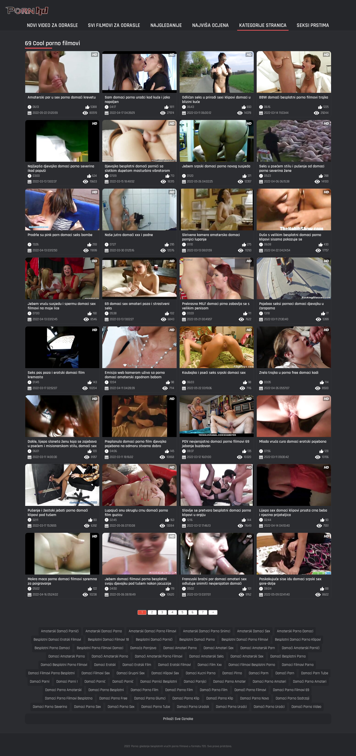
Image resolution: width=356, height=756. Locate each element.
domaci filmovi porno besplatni (51, 673)
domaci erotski (105, 664)
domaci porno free (113, 698)
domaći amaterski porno (110, 656)
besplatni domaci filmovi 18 (108, 639)
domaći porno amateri (309, 681)
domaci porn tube (314, 673)
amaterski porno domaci (295, 631)
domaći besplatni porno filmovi (64, 664)
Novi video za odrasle (52, 25)
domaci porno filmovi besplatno (68, 698)
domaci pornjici (195, 681)
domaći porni (39, 681)
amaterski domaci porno (103, 631)
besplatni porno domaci (52, 648)
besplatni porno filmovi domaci (100, 648)
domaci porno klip (185, 698)
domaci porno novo (254, 698)
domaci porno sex (87, 706)
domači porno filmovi (250, 690)
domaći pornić (94, 681)
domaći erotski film (137, 664)
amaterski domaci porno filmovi (152, 631)
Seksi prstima (313, 25)
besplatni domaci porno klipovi (298, 639)
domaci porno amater (229, 681)
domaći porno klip (219, 698)
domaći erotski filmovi (174, 664)
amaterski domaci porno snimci (206, 631)
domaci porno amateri (269, 681)
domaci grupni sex (131, 673)
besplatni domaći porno (197, 639)
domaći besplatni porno (288, 656)
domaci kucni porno (200, 673)
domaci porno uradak (193, 706)
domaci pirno (232, 673)
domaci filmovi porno (298, 664)
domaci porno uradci (231, 706)
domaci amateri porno (180, 648)
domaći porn (284, 673)
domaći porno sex (121, 706)
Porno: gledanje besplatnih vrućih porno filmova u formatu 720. (168, 746)
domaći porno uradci (269, 706)
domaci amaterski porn (257, 648)
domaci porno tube (155, 706)
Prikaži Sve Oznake (178, 718)
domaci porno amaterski (63, 690)
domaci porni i (67, 681)
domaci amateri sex (218, 648)
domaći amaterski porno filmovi (158, 656)
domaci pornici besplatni (158, 681)
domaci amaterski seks (206, 656)
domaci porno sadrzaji (292, 698)
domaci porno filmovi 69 (291, 690)
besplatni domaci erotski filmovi (57, 639)
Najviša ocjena (210, 25)
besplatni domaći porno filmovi (245, 639)
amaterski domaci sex (253, 631)
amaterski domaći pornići (60, 631)
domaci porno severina (50, 706)
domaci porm (259, 673)
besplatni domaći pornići (154, 639)
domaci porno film (144, 690)
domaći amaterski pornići (300, 648)
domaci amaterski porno (66, 656)
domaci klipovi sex (165, 673)
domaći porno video (306, 706)
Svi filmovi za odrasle (114, 25)
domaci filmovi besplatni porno (252, 664)
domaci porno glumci (150, 698)
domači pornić (122, 681)
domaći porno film (179, 690)
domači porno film (214, 690)
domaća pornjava (143, 648)
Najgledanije (166, 25)
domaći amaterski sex (246, 656)
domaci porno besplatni (106, 690)
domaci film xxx (210, 664)
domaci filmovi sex (96, 673)
